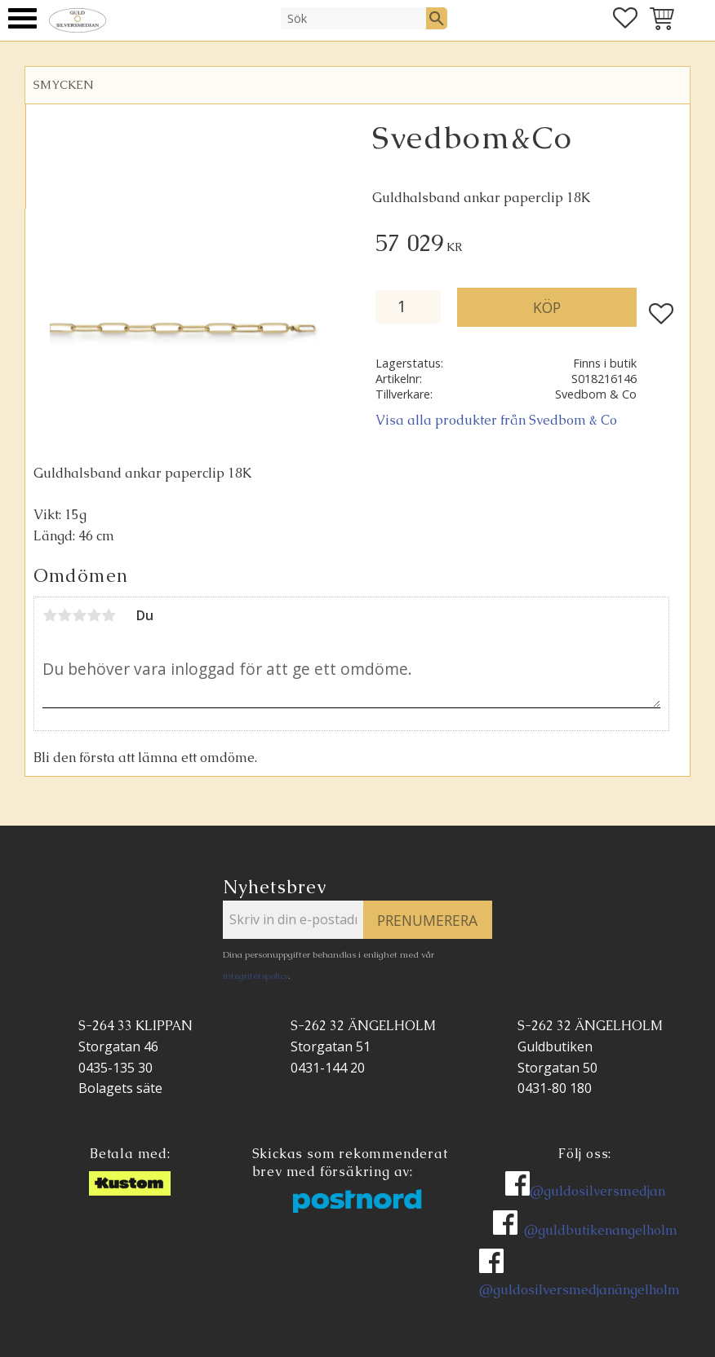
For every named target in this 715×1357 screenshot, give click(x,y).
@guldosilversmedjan (597, 1191)
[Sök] (436, 18)
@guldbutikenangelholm (600, 1230)
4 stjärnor (94, 615)
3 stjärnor (79, 615)
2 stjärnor (64, 615)
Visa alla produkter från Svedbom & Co (496, 420)
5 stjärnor (108, 615)
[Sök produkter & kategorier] (353, 18)
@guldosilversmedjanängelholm (579, 1289)
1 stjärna (49, 615)
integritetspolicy (255, 975)
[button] (22, 18)
